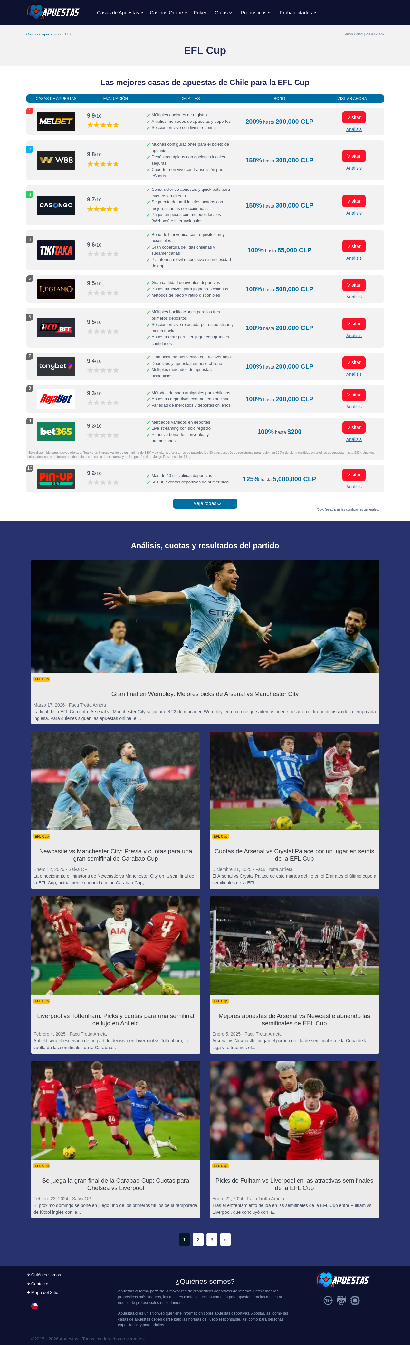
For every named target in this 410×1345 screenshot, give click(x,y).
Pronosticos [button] (253, 12)
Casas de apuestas (41, 34)
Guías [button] (221, 12)
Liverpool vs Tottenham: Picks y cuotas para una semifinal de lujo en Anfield (115, 1019)
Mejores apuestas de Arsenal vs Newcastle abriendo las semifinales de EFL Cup (294, 1019)
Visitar (354, 117)
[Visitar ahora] (56, 121)
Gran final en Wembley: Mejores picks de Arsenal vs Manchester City (205, 693)
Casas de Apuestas (118, 12)
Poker (200, 12)
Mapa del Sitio (44, 1292)
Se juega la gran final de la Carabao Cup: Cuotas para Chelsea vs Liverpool (115, 1184)
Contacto (39, 1284)
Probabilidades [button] (296, 12)
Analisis (354, 129)
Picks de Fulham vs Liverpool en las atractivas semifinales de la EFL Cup (294, 1184)
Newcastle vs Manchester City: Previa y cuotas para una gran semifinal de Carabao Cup (115, 855)
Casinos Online (166, 12)
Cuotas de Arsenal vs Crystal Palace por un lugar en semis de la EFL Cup (294, 855)
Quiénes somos (46, 1274)
